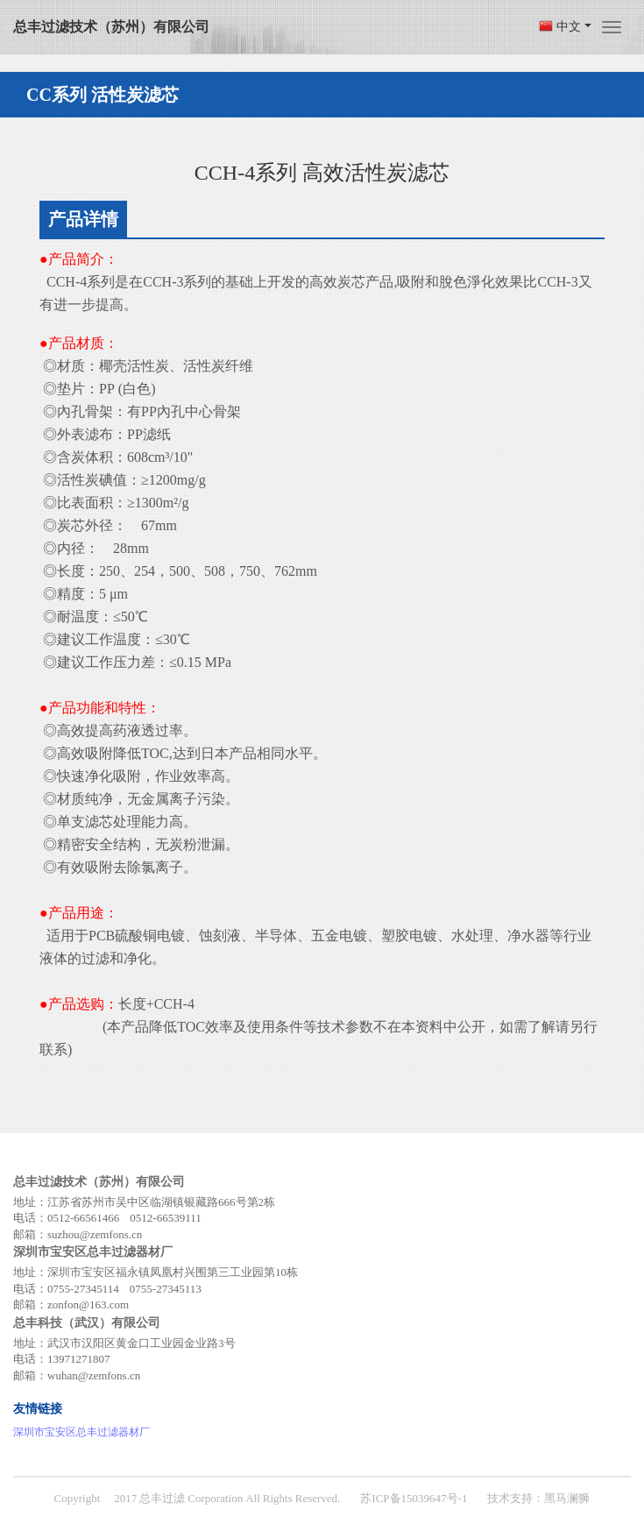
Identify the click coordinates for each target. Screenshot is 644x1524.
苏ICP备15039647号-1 (413, 1498)
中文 (573, 26)
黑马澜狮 (567, 1498)
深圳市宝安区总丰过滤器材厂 (81, 1432)
